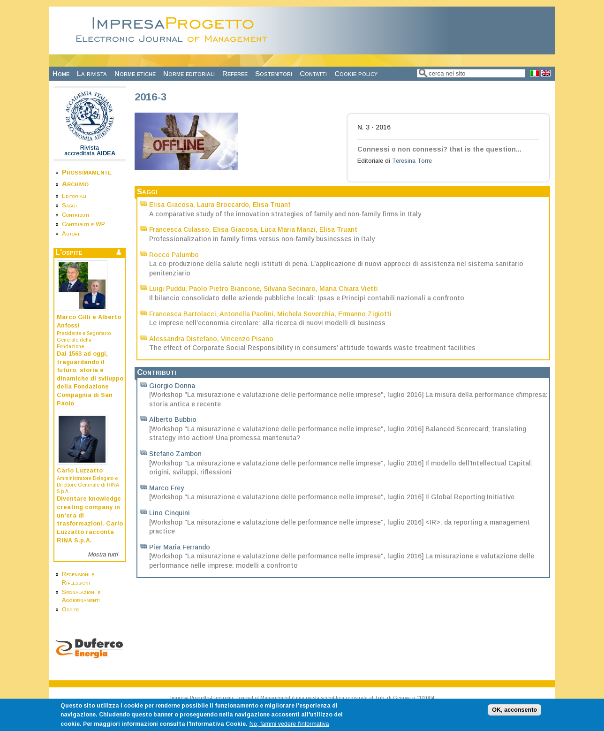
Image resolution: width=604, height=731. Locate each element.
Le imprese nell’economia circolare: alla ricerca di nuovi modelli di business (267, 323)
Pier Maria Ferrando (179, 547)
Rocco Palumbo (174, 255)
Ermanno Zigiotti (365, 314)
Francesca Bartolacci (182, 314)
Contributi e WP (83, 224)
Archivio (75, 184)
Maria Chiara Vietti (348, 288)
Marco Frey (166, 488)
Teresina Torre (412, 161)
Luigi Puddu (167, 288)
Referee (235, 73)
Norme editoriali (189, 73)
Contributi (75, 215)
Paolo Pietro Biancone (224, 288)
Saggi (69, 205)
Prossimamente (87, 172)
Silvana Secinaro (290, 288)
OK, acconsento (514, 713)
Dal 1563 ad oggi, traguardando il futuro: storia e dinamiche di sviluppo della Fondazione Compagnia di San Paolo (90, 378)
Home (61, 73)
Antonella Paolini (246, 314)
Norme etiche (135, 73)
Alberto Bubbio (172, 419)
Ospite (70, 609)
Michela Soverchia (305, 314)
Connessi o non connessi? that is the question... (439, 149)
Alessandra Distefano (183, 339)
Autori (70, 233)
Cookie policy (356, 73)
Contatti (313, 73)
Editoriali (74, 196)
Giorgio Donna (172, 385)
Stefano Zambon (175, 453)
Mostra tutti (103, 554)
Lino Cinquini (169, 513)
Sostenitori (273, 73)
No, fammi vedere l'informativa (289, 727)
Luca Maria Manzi (288, 229)
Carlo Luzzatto (80, 470)
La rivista (92, 73)
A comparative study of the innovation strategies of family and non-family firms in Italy (285, 214)
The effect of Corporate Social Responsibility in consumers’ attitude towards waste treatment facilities (312, 347)
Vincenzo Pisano (247, 339)
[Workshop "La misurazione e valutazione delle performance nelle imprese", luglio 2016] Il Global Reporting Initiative (331, 497)
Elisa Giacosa (171, 204)
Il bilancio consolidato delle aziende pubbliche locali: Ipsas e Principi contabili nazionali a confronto (306, 298)
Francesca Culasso (179, 229)
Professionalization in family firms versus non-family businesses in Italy (262, 239)
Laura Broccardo (223, 204)
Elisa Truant (272, 204)
